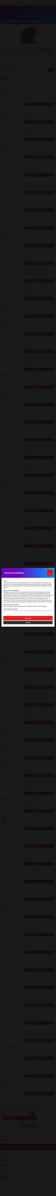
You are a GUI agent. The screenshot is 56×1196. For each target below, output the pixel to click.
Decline (28, 622)
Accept (28, 618)
